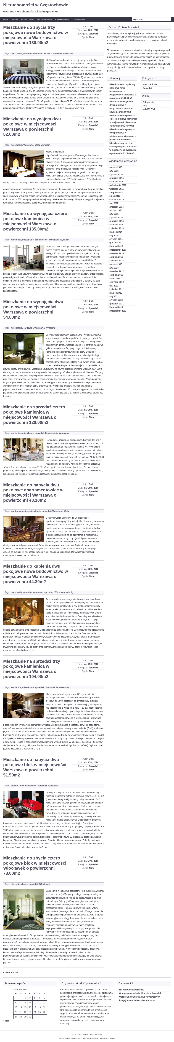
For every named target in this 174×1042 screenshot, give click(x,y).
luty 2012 (113, 296)
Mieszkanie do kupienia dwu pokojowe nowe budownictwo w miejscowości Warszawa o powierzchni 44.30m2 (35, 574)
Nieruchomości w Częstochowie (35, 4)
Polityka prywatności (62, 19)
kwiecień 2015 (116, 207)
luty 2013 (113, 268)
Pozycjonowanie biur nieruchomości (137, 1000)
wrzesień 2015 (116, 189)
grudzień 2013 (116, 242)
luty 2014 (113, 235)
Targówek (28, 328)
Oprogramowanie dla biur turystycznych (139, 997)
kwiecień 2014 (116, 228)
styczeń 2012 (116, 300)
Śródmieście (41, 240)
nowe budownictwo (33, 53)
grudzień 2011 (116, 303)
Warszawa (68, 53)
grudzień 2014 (116, 221)
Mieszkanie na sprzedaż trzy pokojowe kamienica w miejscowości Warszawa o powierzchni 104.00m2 (31, 669)
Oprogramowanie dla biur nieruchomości (140, 993)
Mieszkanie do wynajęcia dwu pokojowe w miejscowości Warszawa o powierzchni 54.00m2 (33, 309)
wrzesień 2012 (116, 271)
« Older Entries (10, 972)
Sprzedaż (93, 34)
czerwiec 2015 (116, 199)
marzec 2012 (115, 293)
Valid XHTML (149, 109)
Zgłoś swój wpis (79, 19)
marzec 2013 (115, 264)
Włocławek (44, 884)
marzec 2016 (115, 167)
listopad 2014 (116, 224)
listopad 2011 (116, 307)
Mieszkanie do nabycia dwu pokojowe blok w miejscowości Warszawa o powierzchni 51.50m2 (34, 767)
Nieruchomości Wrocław (131, 990)
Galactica (14, 19)
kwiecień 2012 (116, 289)
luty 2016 (113, 171)
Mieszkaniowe (150, 84)
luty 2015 (113, 214)
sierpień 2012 (116, 275)
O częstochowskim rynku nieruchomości (36, 19)
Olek (91, 26)
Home (5, 19)
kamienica (16, 240)
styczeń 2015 (116, 217)
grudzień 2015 (116, 178)
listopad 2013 (116, 246)
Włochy (70, 592)
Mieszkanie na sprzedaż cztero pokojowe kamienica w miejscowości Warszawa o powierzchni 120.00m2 (34, 415)
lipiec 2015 (114, 196)
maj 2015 (113, 203)
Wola (37, 145)
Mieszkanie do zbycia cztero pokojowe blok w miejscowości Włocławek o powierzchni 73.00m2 (34, 866)
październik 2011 (117, 311)
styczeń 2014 (116, 239)
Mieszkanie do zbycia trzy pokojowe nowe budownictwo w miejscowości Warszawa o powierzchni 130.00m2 (35, 35)
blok (22, 785)
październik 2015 (117, 185)
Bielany (14, 785)
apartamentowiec (19, 511)
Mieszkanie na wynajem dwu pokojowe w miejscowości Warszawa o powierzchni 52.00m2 (32, 126)
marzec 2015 (115, 210)
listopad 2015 (116, 181)
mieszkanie (16, 53)
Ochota (48, 53)
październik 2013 (117, 250)
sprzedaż (57, 53)
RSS (145, 106)
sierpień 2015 (116, 192)
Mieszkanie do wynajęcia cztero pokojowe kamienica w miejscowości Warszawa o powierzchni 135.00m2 (35, 221)
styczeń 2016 (116, 174)
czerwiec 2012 (116, 282)
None (91, 37)
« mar (6, 1021)
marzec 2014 (115, 232)
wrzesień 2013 (116, 253)
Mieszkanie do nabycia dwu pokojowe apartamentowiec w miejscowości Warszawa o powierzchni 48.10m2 (33, 493)
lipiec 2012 (114, 278)
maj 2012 (113, 286)
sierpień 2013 (116, 257)
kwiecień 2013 (116, 260)
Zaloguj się (148, 102)
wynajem (45, 145)
